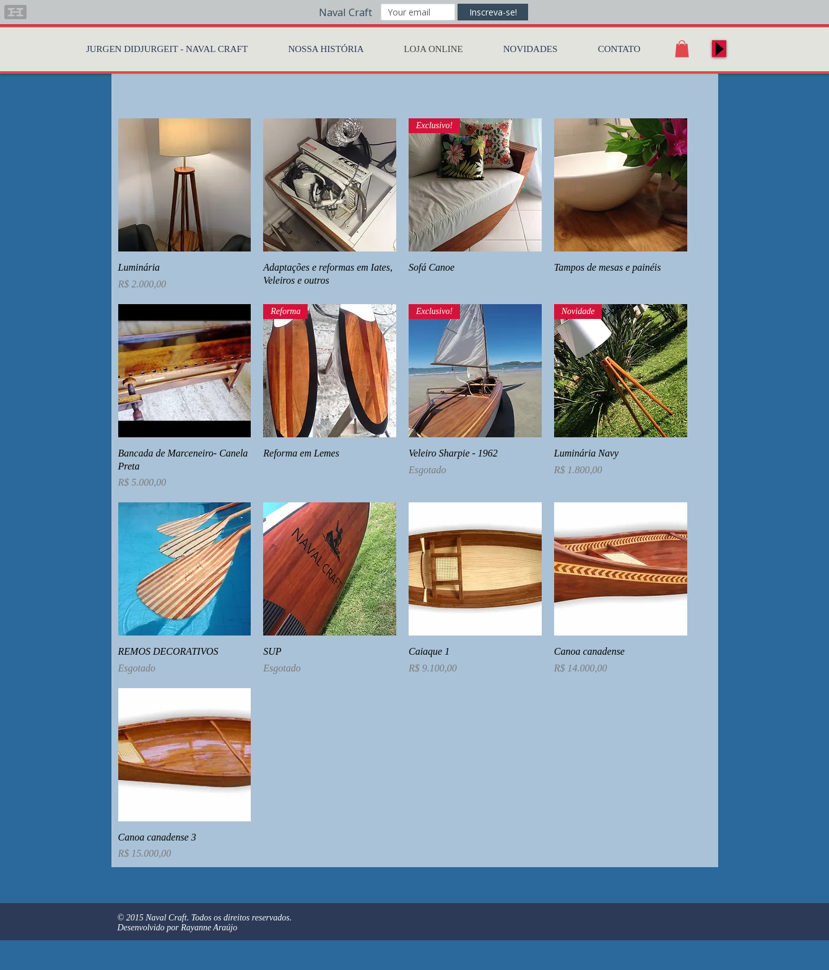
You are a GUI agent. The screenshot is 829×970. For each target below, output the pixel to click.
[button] (682, 48)
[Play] (719, 48)
